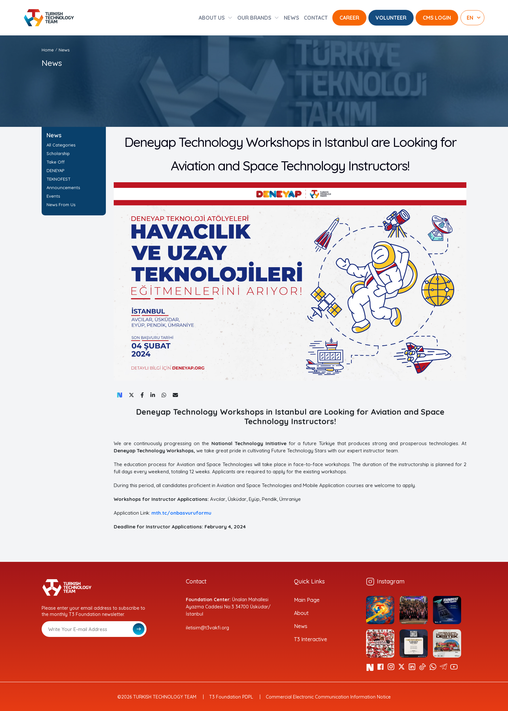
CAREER (349, 17)
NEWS (291, 17)
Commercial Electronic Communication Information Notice (328, 697)
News (64, 49)
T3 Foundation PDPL (231, 697)
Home (48, 49)
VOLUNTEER (391, 17)
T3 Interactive (310, 639)
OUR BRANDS (254, 17)
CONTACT (316, 17)
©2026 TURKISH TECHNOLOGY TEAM (156, 697)
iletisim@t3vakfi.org (207, 628)
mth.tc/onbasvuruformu (181, 513)
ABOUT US (212, 17)
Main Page (307, 600)
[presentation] (91, 653)
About (301, 613)
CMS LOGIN (437, 17)
